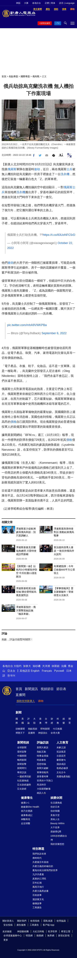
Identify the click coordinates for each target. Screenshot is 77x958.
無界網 (50, 935)
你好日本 (55, 806)
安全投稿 (8, 925)
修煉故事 (37, 903)
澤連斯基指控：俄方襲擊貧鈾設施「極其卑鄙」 (26, 610)
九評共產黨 (38, 874)
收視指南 (34, 920)
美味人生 (55, 819)
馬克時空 (41, 784)
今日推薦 (57, 728)
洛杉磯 (36, 666)
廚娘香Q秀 (55, 831)
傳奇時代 (37, 858)
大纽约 (17, 666)
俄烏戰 (35, 76)
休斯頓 (55, 666)
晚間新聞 (21, 760)
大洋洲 (46, 666)
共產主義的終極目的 (42, 866)
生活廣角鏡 (56, 802)
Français (47, 670)
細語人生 (41, 793)
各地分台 (36, 3)
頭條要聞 (20, 728)
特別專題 (38, 848)
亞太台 (11, 670)
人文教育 (62, 742)
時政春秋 (41, 760)
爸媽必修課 (62, 768)
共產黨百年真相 (40, 862)
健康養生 (27, 797)
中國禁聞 (21, 755)
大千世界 (55, 827)
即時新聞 (45, 728)
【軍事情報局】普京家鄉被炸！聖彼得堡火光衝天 (63, 592)
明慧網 (29, 935)
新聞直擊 (21, 764)
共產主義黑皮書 (40, 891)
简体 (53, 3)
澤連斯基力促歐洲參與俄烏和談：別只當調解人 (26, 532)
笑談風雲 (61, 751)
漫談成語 (61, 764)
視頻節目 (47, 689)
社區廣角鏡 (23, 780)
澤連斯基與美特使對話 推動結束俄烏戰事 (64, 532)
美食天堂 (55, 815)
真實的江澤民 (39, 878)
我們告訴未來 (39, 853)
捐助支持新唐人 (26, 701)
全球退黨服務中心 (12, 935)
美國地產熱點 (63, 776)
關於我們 (21, 920)
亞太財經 (21, 788)
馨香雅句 (61, 760)
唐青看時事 (42, 776)
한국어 (11, 675)
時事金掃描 (42, 755)
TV (58, 23)
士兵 (69, 169)
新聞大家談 (42, 747)
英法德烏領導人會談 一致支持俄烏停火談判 (64, 551)
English (35, 670)
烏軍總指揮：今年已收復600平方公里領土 (64, 569)
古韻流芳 (61, 755)
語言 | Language (67, 3)
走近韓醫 (25, 823)
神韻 (18, 3)
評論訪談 (43, 742)
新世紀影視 (64, 935)
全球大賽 (55, 733)
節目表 (61, 689)
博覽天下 (20, 733)
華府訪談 (21, 772)
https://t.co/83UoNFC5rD (59, 234)
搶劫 (37, 169)
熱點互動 (41, 751)
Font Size (61, 155)
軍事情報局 (42, 772)
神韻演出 (42, 733)
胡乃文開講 (26, 811)
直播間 (20, 695)
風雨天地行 (38, 887)
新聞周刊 (21, 768)
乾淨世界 (52, 931)
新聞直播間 (45, 23)
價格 (13, 421)
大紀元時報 (38, 931)
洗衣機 (65, 174)
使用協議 (61, 920)
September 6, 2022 (54, 333)
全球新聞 (21, 747)
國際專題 (25, 76)
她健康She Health (30, 806)
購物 (40, 701)
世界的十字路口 (45, 780)
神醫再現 (25, 819)
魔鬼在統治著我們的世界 (45, 870)
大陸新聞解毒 (44, 788)
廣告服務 (21, 925)
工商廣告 (37, 907)
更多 (5, 939)
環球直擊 (21, 751)
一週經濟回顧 (24, 776)
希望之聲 (65, 931)
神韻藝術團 (23, 931)
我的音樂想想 (57, 844)
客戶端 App (48, 925)
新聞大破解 (42, 768)
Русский (59, 670)
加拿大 (27, 666)
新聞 (18, 712)
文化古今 (61, 772)
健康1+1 (25, 802)
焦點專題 (13, 76)
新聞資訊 (31, 689)
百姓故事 (37, 895)
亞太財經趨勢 (24, 784)
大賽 (26, 3)
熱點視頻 (32, 728)
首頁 (4, 76)
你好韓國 (55, 811)
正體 (47, 3)
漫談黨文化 (38, 899)
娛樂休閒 (56, 797)
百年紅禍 (37, 882)
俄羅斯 (12, 169)
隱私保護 (48, 920)
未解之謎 (61, 747)
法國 (63, 666)
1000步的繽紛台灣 (58, 838)
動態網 (40, 935)
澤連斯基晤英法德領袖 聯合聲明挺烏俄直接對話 (26, 592)
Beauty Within (57, 823)
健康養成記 (26, 815)
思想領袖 (41, 764)
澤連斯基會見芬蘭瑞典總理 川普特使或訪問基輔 (26, 551)
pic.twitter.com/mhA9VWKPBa (27, 325)
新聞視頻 (23, 742)
